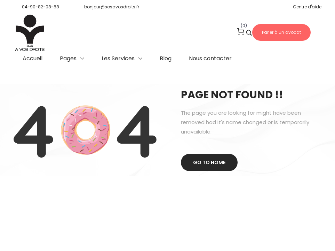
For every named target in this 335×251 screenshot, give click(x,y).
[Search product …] (249, 33)
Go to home (209, 162)
